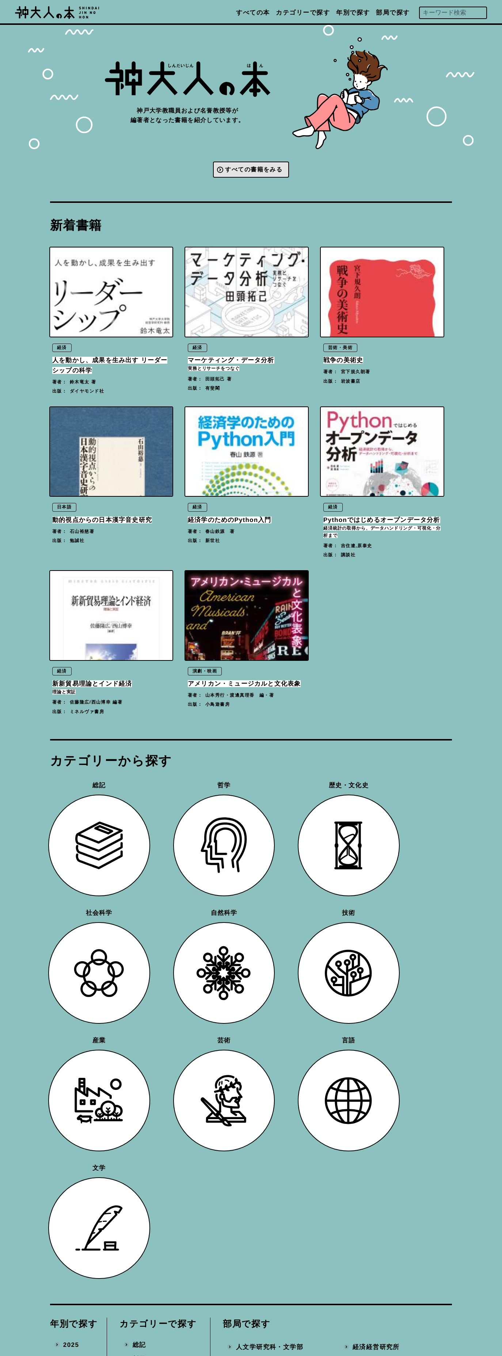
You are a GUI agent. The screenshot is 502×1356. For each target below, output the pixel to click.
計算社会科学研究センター (392, 1131)
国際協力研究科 (259, 1174)
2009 (71, 1174)
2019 (71, 1032)
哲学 (139, 961)
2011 (71, 1145)
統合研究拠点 (372, 1159)
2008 (71, 1188)
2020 (71, 1018)
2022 (71, 989)
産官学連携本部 (375, 1188)
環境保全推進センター (385, 1174)
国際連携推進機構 (263, 1226)
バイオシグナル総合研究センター (396, 997)
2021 (71, 1004)
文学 (139, 1074)
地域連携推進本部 (379, 1202)
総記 (139, 947)
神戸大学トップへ (293, 1312)
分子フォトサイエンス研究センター (396, 1049)
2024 (71, 961)
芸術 (139, 1046)
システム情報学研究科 (269, 1121)
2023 (71, 975)
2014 (71, 1103)
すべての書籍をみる (254, 170)
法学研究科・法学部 (266, 1012)
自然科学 (146, 1004)
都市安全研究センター (385, 1030)
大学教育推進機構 (263, 1212)
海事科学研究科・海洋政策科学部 (280, 1154)
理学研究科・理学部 (266, 1054)
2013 (71, 1117)
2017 (71, 1060)
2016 (71, 1074)
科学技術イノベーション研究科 (280, 1193)
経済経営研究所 (375, 949)
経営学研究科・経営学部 (273, 1040)
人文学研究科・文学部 (269, 949)
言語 (139, 1060)
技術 (139, 1018)
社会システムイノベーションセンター (396, 1088)
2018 (71, 1046)
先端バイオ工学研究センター (396, 1145)
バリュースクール (379, 977)
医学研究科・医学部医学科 (276, 1068)
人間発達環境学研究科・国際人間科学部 (280, 993)
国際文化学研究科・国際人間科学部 (280, 968)
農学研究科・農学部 (266, 1135)
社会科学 (146, 989)
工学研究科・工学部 (266, 1107)
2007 (71, 1202)
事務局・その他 (375, 1216)
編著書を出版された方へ (303, 1279)
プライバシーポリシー (300, 1295)
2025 (71, 947)
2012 (71, 1131)
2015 (71, 1089)
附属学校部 (369, 963)
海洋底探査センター (382, 1068)
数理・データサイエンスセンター (396, 1112)
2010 (71, 1159)
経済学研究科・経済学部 (273, 1026)
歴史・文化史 (153, 975)
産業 (139, 1032)
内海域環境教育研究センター (396, 1016)
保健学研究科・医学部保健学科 (280, 1088)
